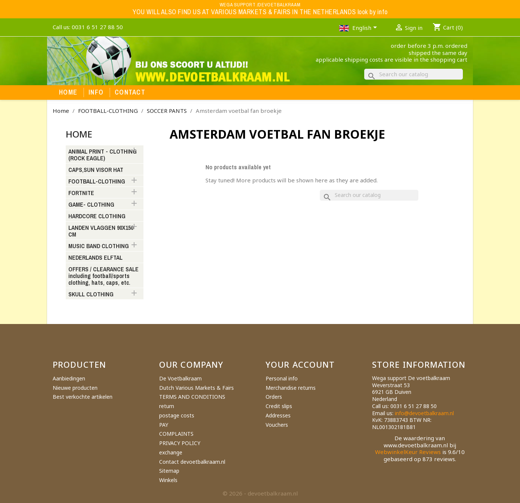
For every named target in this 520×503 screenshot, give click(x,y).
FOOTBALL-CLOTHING (96, 181)
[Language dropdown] (366, 28)
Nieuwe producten (75, 387)
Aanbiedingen (69, 378)
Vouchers (277, 424)
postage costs (176, 415)
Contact (130, 92)
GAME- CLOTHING (91, 205)
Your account (300, 364)
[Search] (413, 74)
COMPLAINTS (176, 433)
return (166, 406)
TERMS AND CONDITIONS (192, 396)
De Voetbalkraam (180, 378)
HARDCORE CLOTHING (97, 216)
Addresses (278, 415)
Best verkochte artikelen (82, 396)
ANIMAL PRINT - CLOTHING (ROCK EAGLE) (102, 155)
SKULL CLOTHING (91, 294)
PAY (163, 424)
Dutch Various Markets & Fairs (196, 387)
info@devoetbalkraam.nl (424, 413)
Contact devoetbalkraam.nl (192, 461)
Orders (274, 396)
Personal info (282, 378)
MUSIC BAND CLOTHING (98, 246)
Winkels (168, 480)
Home (68, 92)
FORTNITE (81, 193)
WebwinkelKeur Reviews (408, 452)
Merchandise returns (291, 387)
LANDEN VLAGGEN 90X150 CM (100, 231)
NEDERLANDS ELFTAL (95, 258)
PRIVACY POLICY (179, 443)
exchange (170, 452)
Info (96, 92)
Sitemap (169, 470)
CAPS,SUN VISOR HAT (95, 170)
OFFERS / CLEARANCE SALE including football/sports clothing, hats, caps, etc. (103, 276)
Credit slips (279, 406)
